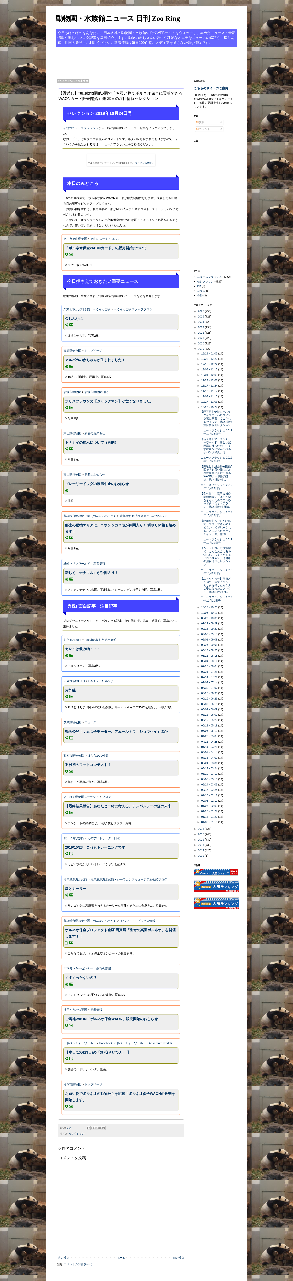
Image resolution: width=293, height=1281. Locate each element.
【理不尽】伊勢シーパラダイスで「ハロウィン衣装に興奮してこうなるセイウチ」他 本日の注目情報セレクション (216, 418)
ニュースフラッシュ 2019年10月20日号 (216, 599)
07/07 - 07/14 (209, 682)
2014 (201, 850)
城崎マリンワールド (76, 563)
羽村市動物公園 (73, 755)
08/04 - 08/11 (209, 661)
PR (199, 286)
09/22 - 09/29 (209, 623)
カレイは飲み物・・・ (82, 649)
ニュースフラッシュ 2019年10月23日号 (216, 514)
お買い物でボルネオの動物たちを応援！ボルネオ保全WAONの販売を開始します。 (120, 1097)
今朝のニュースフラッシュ (80, 128)
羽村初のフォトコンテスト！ (88, 765)
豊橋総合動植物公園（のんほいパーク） (90, 516)
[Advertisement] (131, 62)
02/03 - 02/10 (209, 800)
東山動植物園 (72, 433)
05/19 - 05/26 (209, 720)
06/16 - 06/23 (209, 698)
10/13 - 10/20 (209, 607)
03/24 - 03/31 (209, 763)
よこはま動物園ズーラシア (81, 796)
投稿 (200, 122)
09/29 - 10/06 (209, 618)
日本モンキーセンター (78, 968)
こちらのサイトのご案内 (211, 88)
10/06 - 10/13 (209, 612)
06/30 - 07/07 (209, 687)
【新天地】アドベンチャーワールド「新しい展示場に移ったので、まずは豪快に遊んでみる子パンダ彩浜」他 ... (215, 445)
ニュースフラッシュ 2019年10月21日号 (216, 572)
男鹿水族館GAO (74, 681)
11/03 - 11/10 (209, 396)
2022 (201, 332)
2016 (201, 839)
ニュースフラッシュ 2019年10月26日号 (216, 432)
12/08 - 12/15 (209, 369)
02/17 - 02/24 (209, 789)
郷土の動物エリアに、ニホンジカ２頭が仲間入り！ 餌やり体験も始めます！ (120, 528)
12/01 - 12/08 (209, 375)
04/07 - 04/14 (209, 752)
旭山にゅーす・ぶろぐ (105, 238)
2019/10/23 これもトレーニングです (95, 847)
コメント (203, 129)
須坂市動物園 (72, 392)
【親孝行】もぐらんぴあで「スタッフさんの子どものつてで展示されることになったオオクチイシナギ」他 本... (215, 527)
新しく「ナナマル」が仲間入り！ (91, 573)
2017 (201, 834)
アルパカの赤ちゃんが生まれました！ (95, 360)
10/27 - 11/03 (209, 401)
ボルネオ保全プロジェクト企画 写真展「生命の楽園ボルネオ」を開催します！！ (120, 933)
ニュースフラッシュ (209, 276)
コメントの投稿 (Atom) (78, 1264)
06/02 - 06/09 (209, 709)
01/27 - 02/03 (209, 806)
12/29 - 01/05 (209, 353)
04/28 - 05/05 (209, 736)
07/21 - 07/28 (209, 671)
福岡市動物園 (72, 1084)
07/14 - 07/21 (209, 677)
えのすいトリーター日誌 (103, 838)
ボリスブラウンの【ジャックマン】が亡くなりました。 (109, 401)
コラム (201, 290)
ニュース (90, 722)
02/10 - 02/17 (209, 795)
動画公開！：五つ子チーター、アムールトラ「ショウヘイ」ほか (116, 732)
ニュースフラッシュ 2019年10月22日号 (216, 541)
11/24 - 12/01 (209, 380)
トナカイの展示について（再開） (91, 443)
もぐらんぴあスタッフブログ (133, 309)
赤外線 (70, 690)
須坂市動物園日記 (96, 392)
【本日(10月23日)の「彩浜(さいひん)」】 (98, 1052)
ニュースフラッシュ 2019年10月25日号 (216, 459)
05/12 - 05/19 (209, 725)
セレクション (77, 1133)
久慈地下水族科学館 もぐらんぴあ (87, 309)
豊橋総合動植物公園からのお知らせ (143, 516)
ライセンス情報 (143, 163)
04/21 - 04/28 (209, 741)
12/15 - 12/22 (209, 364)
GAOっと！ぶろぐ (100, 681)
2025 (201, 316)
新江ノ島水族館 (73, 838)
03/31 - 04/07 (209, 757)
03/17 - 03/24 (209, 768)
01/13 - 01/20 (209, 816)
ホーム (121, 1257)
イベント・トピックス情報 (137, 920)
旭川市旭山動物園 (75, 238)
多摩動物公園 (72, 722)
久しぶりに (74, 319)
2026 (201, 311)
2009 (201, 855)
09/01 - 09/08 (209, 639)
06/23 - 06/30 (209, 693)
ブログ (106, 796)
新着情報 (99, 563)
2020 (201, 343)
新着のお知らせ (95, 433)
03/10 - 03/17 (209, 773)
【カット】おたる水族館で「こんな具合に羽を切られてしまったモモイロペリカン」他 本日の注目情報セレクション (216, 556)
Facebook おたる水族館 (100, 639)
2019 (201, 348)
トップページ (93, 350)
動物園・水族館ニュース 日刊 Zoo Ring (118, 18)
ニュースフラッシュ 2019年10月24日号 (216, 486)
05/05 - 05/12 (209, 730)
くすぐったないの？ (81, 978)
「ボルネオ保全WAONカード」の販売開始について (106, 248)
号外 (200, 295)
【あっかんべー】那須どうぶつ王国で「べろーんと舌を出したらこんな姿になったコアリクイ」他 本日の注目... (215, 585)
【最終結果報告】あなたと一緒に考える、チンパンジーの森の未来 (118, 806)
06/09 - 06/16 (209, 704)
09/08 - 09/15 (209, 634)
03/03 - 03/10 (209, 779)
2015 (201, 844)
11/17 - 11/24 (209, 385)
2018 (201, 828)
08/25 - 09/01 (209, 644)
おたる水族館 (72, 639)
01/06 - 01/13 (209, 822)
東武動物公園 (72, 350)
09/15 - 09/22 (209, 628)
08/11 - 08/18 (209, 655)
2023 (201, 327)
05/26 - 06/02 (209, 714)
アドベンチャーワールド (79, 1043)
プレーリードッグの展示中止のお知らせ (97, 484)
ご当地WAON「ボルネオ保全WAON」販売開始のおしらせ (111, 1019)
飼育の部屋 (103, 968)
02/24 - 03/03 (209, 784)
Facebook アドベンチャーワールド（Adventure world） (136, 1043)
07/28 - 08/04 (209, 666)
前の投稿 (178, 1257)
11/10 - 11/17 (209, 391)
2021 (201, 338)
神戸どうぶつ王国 (75, 1009)
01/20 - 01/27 (209, 811)
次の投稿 (63, 1257)
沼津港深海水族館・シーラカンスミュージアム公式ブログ (128, 879)
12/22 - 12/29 (209, 358)
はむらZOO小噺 (98, 755)
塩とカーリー (75, 889)
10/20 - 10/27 (209, 407)
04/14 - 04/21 (209, 746)
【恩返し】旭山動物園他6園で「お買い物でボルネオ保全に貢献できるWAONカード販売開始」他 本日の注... (216, 473)
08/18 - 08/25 (209, 650)
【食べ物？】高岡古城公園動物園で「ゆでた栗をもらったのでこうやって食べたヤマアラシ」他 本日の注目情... (215, 500)
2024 (201, 321)
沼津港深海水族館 (75, 879)
